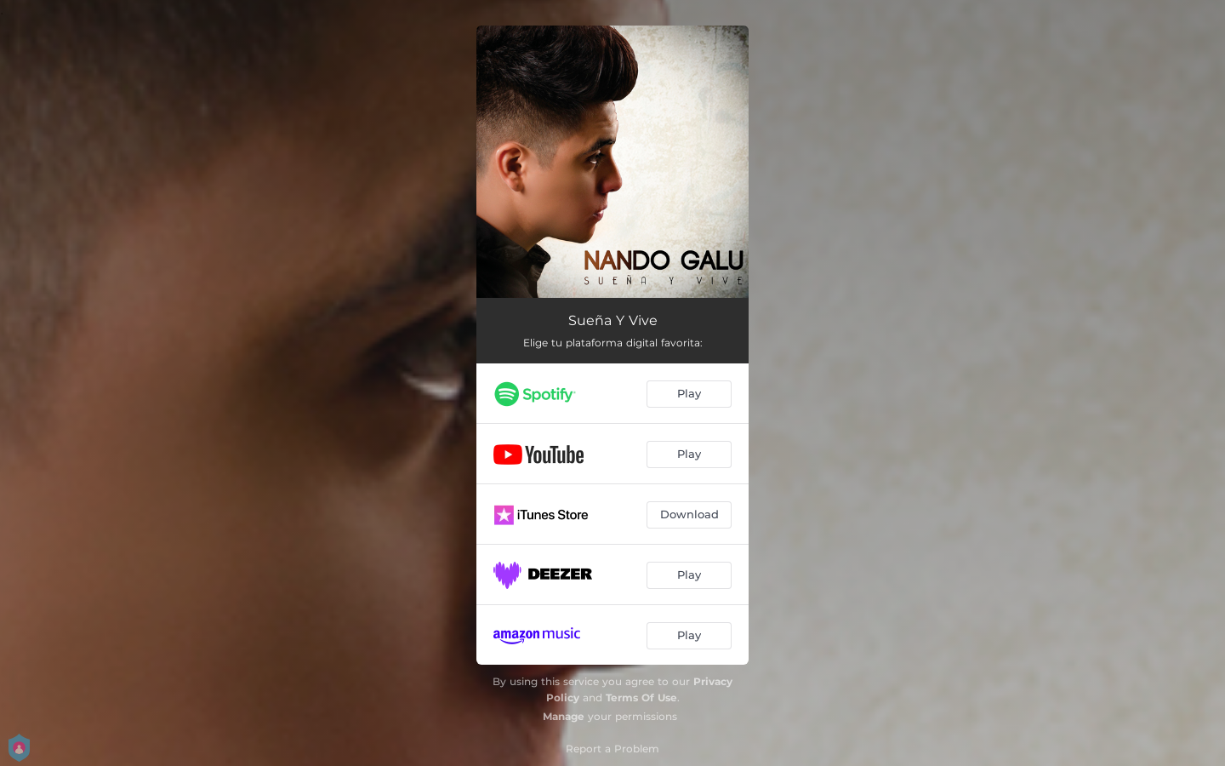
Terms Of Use (641, 697)
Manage (563, 716)
